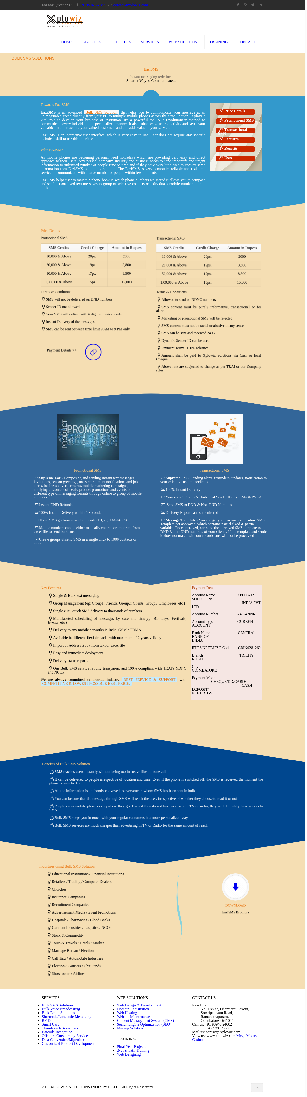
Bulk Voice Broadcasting (61, 1009)
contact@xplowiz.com (130, 5)
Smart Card (50, 1024)
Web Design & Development (139, 1005)
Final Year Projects (131, 1047)
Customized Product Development (68, 1043)
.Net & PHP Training (133, 1050)
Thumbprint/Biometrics (60, 1028)
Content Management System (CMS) (145, 1020)
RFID (46, 1020)
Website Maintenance (133, 1017)
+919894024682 (92, 5)
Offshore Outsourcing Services (65, 1036)
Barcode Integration (57, 1032)
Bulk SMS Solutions (57, 1005)
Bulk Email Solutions (58, 1013)
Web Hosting (127, 1013)
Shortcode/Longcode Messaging (66, 1017)
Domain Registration (133, 1009)
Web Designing (129, 1054)
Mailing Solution (130, 1028)
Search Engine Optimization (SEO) (144, 1024)
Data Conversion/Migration (63, 1040)
